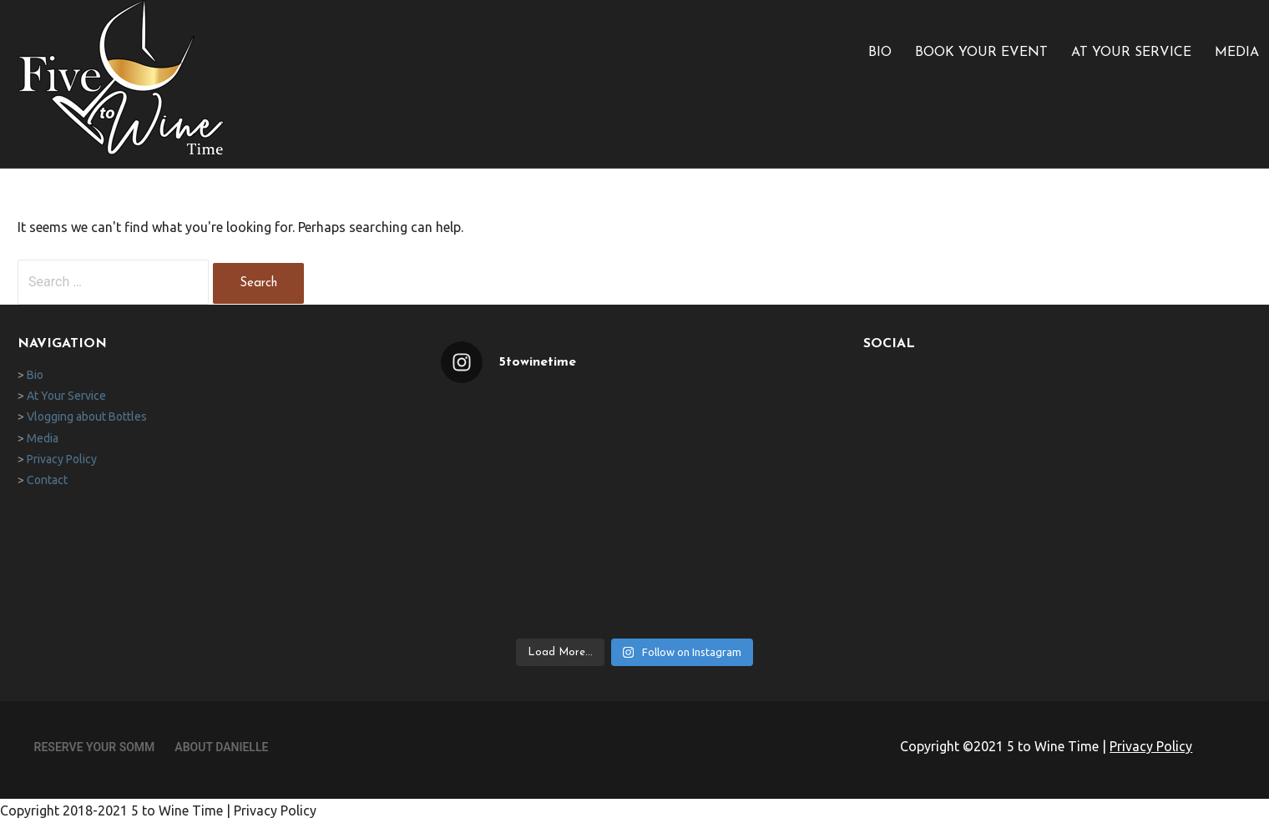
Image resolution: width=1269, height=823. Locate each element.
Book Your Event (981, 52)
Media (1237, 52)
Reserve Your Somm (94, 747)
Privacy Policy (62, 459)
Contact (47, 480)
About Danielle (221, 747)
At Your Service (1131, 52)
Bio (880, 52)
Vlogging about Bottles (87, 416)
